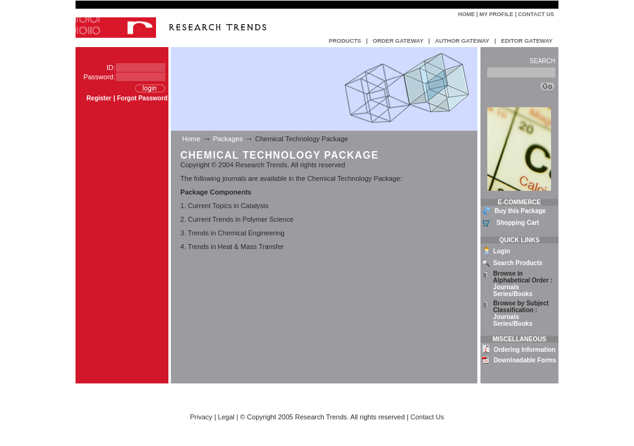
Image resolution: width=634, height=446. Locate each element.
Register (99, 98)
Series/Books (512, 294)
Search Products (517, 263)
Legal (226, 417)
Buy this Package (520, 211)
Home (466, 14)
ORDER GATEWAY (398, 41)
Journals (506, 287)
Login (501, 251)
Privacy (201, 417)
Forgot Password (142, 98)
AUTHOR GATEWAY (462, 41)
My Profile (496, 14)
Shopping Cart (518, 222)
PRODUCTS (345, 41)
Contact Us (536, 14)
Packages (228, 138)
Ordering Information (524, 349)
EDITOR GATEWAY (526, 41)
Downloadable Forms (524, 360)
